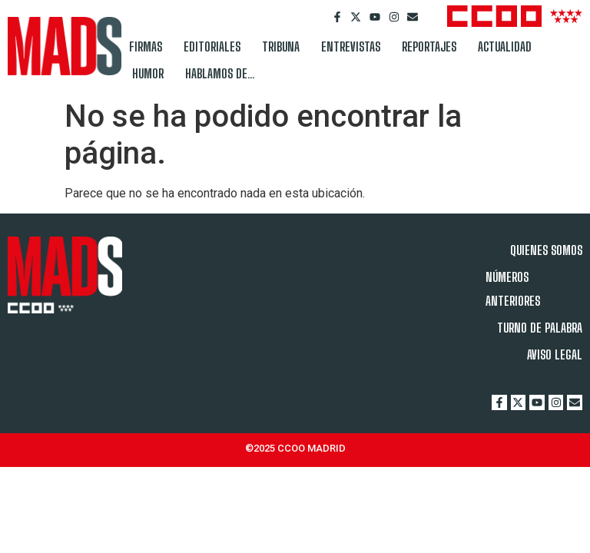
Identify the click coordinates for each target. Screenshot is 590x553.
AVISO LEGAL (554, 354)
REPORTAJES (429, 46)
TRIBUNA (281, 46)
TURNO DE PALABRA (539, 328)
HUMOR (148, 73)
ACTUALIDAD (505, 46)
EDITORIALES (212, 46)
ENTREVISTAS (350, 46)
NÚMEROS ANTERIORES (513, 289)
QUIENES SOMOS (546, 250)
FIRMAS (145, 46)
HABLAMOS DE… (220, 73)
